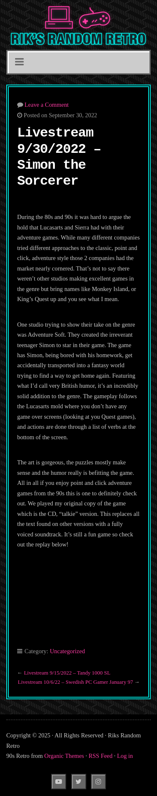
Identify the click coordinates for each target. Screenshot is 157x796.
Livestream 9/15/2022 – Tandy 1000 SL (67, 673)
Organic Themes (64, 755)
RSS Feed (101, 755)
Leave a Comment (47, 104)
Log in (125, 755)
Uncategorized (67, 651)
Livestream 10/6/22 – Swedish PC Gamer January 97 (75, 682)
